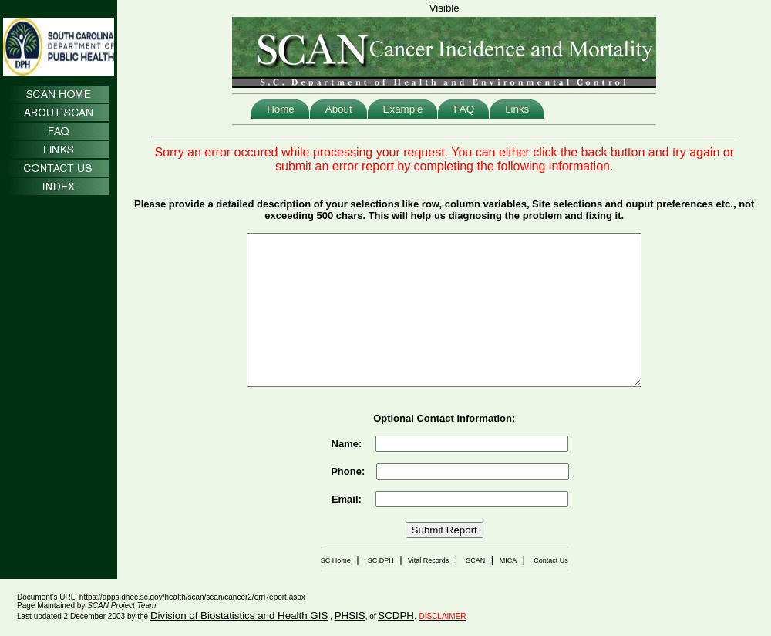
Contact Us (551, 560)
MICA (508, 560)
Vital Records (428, 560)
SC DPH (381, 560)
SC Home (336, 560)
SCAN (475, 560)
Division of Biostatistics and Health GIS (239, 615)
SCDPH (396, 615)
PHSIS (350, 615)
